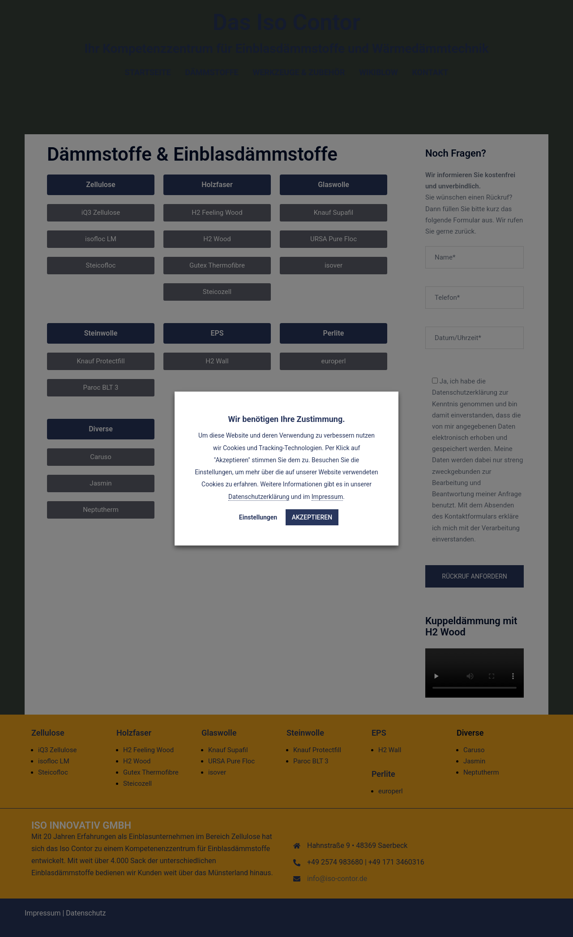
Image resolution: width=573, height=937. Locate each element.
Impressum (327, 496)
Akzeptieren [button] (312, 517)
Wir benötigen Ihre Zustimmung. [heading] (286, 419)
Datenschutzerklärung (258, 496)
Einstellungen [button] (258, 517)
